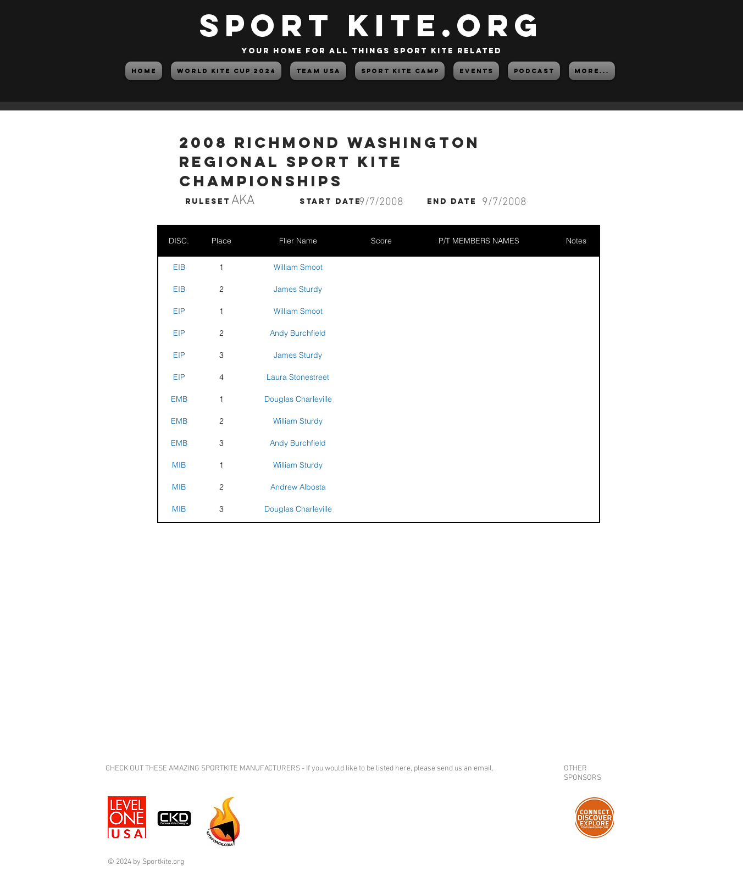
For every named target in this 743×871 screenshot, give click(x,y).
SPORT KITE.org (371, 25)
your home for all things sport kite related (371, 51)
